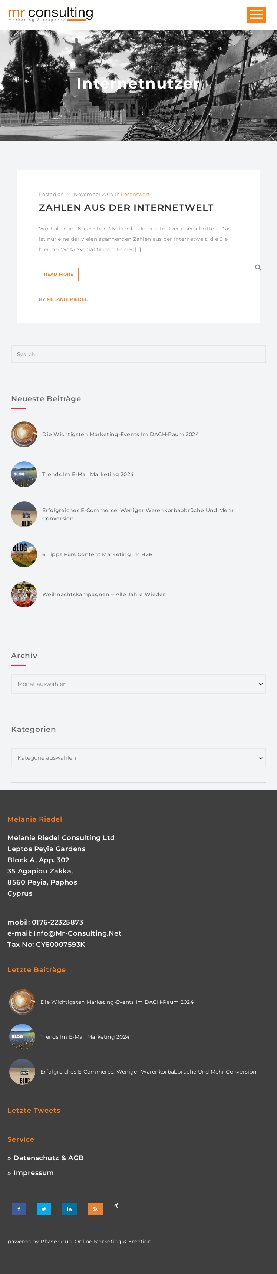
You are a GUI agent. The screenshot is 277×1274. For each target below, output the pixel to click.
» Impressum (30, 1173)
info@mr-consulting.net (78, 933)
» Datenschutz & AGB (45, 1158)
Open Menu (256, 15)
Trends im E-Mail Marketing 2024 (87, 474)
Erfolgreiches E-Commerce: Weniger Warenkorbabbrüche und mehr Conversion (148, 1071)
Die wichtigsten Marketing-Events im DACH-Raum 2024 (120, 434)
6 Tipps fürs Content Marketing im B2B (97, 554)
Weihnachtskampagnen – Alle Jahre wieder (103, 594)
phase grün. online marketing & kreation (95, 1241)
